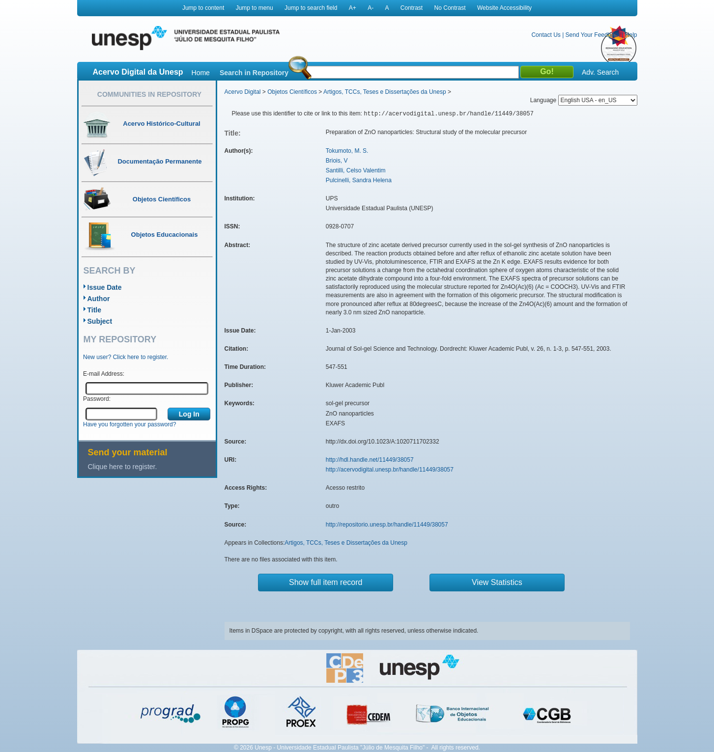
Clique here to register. (122, 467)
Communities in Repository (149, 94)
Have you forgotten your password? (129, 424)
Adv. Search (600, 72)
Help (631, 34)
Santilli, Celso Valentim (356, 170)
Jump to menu (254, 7)
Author (98, 299)
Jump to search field (311, 7)
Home (201, 73)
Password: (97, 398)
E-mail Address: (103, 373)
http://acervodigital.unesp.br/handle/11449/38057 (390, 469)
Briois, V (337, 160)
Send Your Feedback (593, 34)
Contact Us (545, 34)
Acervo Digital (243, 91)
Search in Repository (254, 73)
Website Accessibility (504, 7)
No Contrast (450, 7)
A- (370, 7)
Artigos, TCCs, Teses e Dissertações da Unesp (384, 91)
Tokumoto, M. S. (347, 150)
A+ (352, 7)
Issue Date (104, 287)
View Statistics (497, 582)
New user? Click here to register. (125, 357)
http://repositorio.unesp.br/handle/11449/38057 (387, 524)
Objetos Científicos (292, 91)
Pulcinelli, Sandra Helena (359, 180)
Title (94, 310)
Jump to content (203, 7)
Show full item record (325, 582)
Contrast (411, 7)
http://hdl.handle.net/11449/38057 (370, 459)
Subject (100, 321)
